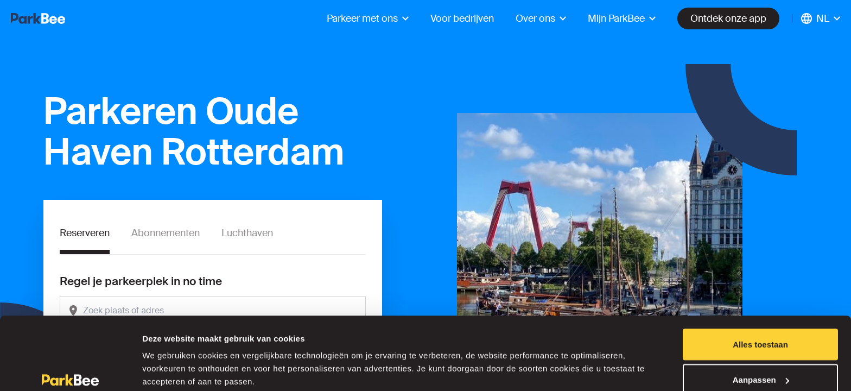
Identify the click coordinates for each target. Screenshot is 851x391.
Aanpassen (761, 326)
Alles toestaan (760, 290)
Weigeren (760, 362)
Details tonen (168, 357)
